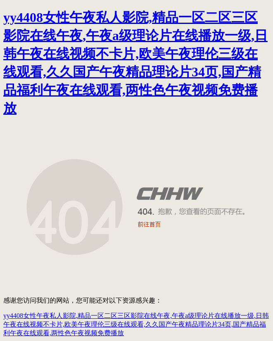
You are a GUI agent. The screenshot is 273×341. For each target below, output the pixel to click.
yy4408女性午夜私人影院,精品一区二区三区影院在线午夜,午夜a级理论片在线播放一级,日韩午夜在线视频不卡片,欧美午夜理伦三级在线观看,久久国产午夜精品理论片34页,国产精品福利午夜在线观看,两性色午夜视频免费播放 (136, 324)
